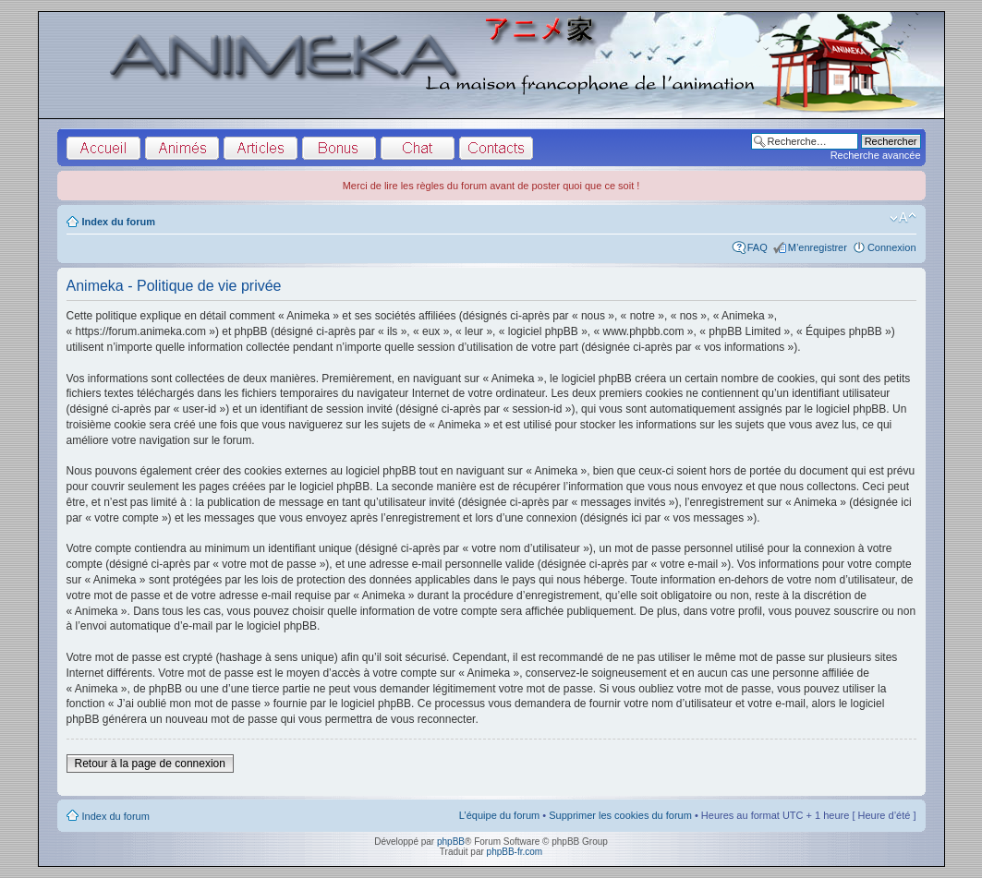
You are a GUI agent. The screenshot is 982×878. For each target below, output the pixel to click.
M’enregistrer (817, 247)
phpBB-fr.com (515, 852)
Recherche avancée (875, 155)
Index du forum (118, 221)
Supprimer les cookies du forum (620, 815)
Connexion (891, 247)
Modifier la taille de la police (903, 218)
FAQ (757, 247)
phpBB (451, 841)
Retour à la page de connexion (150, 763)
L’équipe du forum (499, 815)
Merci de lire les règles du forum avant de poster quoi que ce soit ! (491, 185)
